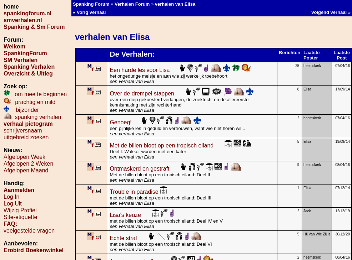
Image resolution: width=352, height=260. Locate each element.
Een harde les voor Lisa (181, 70)
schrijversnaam (23, 131)
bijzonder (21, 110)
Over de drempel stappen (181, 93)
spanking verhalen (32, 117)
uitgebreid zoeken (26, 137)
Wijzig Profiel (20, 210)
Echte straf (156, 238)
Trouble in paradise (138, 192)
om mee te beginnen (35, 94)
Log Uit (13, 204)
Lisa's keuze (142, 215)
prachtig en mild (29, 102)
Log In (11, 197)
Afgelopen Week (24, 157)
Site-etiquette (20, 217)
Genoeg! (155, 122)
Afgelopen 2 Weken (28, 164)
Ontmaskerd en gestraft (175, 169)
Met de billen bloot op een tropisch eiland (180, 145)
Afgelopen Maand (26, 170)
